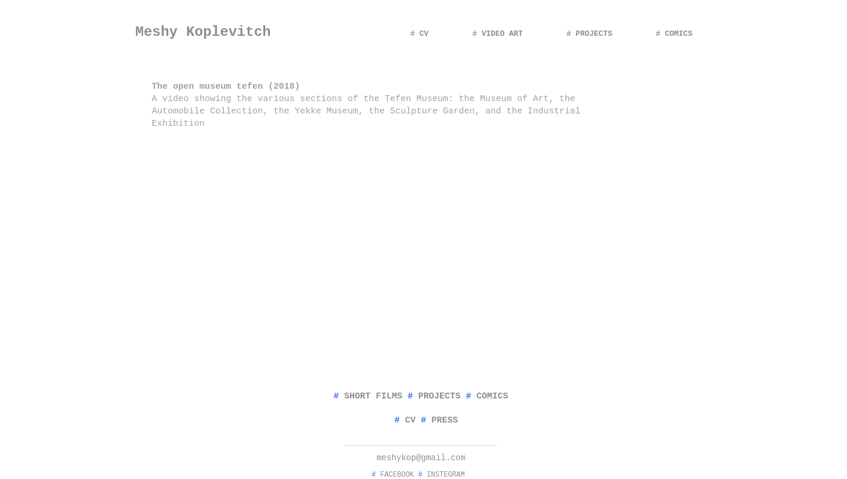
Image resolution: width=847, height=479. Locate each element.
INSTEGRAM (445, 475)
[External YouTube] (315, 240)
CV (410, 421)
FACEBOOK (397, 475)
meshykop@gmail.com (420, 458)
